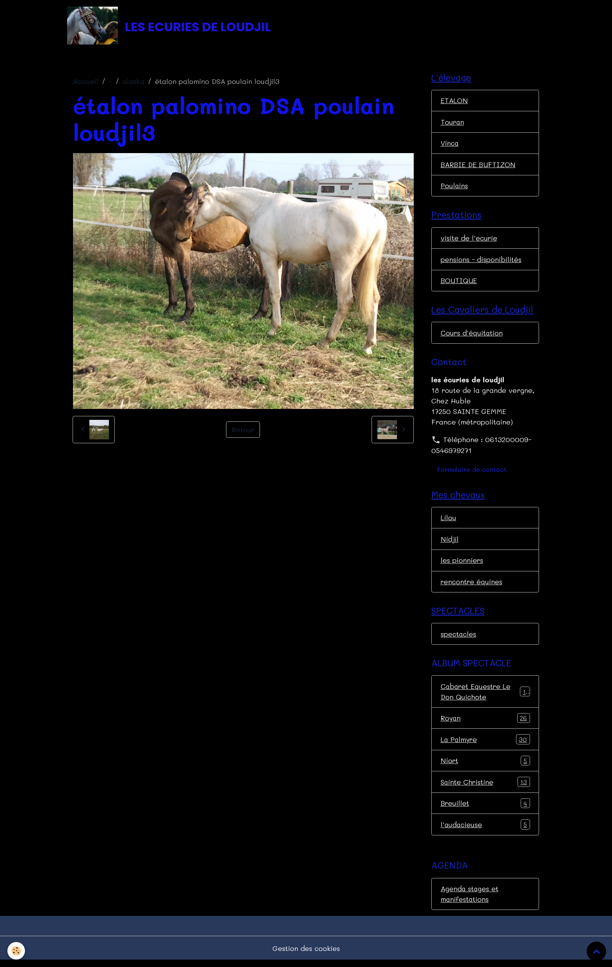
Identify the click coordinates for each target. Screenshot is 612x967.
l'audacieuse (485, 831)
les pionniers (462, 564)
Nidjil (450, 542)
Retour (242, 430)
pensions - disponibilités (481, 261)
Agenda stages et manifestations (470, 900)
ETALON (454, 101)
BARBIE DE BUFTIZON (478, 166)
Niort (485, 766)
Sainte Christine (485, 788)
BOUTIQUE (459, 283)
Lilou (448, 521)
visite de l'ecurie (469, 240)
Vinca (450, 144)
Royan (485, 723)
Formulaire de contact (472, 473)
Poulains (454, 187)
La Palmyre (485, 745)
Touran (453, 123)
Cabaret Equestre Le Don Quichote (485, 696)
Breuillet (485, 809)
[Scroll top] (596, 951)
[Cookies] (16, 951)
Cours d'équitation (472, 336)
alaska (133, 82)
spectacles (459, 638)
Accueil (85, 82)
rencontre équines (472, 585)
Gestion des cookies (306, 954)
